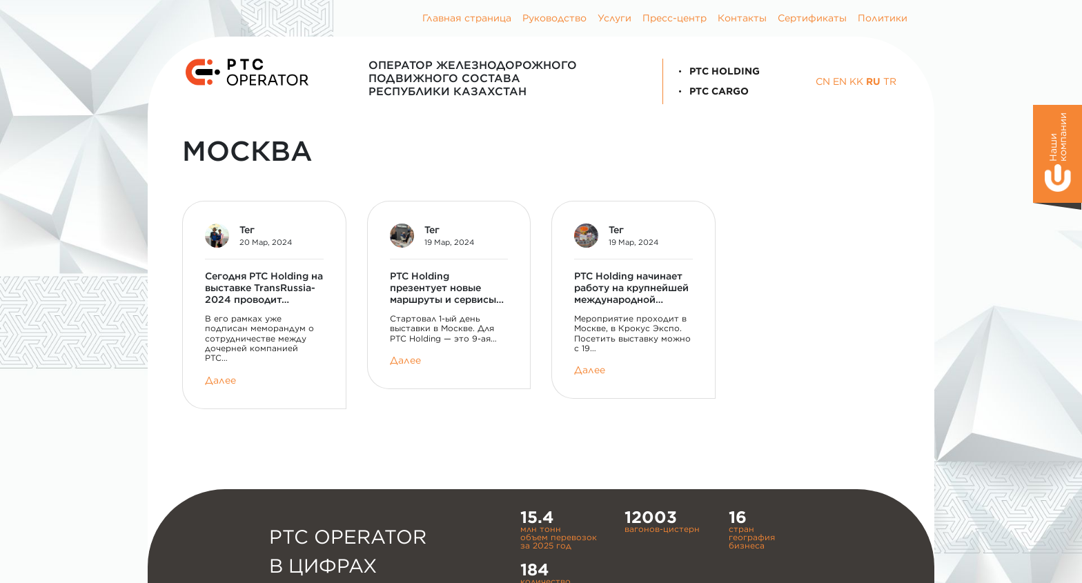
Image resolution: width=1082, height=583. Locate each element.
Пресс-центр (674, 18)
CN (823, 81)
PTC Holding (716, 71)
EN (840, 81)
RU (873, 81)
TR (889, 81)
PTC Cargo (711, 91)
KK (856, 81)
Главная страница (466, 18)
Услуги (614, 18)
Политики (882, 18)
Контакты (742, 18)
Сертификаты (812, 18)
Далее (220, 380)
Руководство (554, 18)
